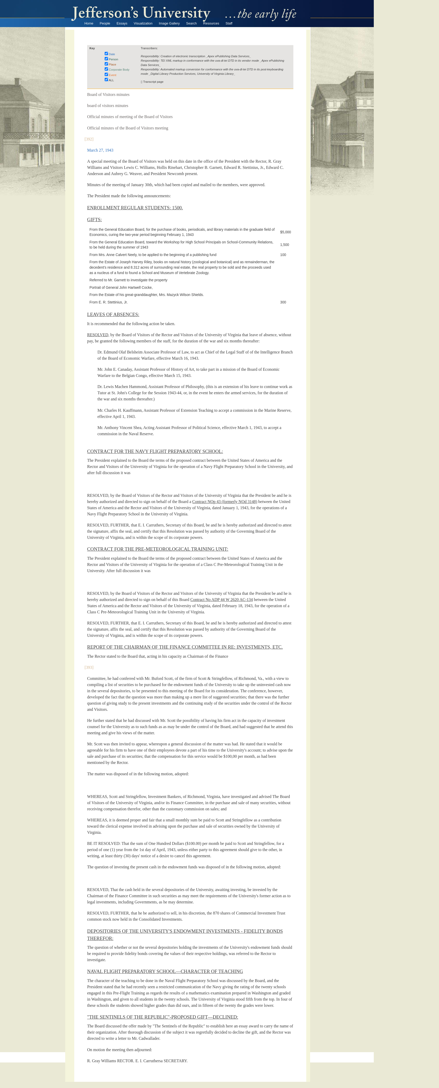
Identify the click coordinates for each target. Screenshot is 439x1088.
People (105, 23)
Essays (122, 23)
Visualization (143, 23)
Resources (211, 23)
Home (88, 23)
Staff (229, 23)
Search (191, 23)
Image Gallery (169, 23)
